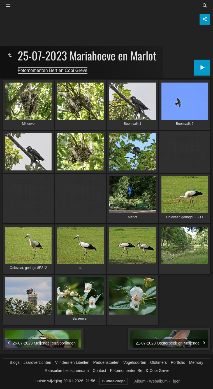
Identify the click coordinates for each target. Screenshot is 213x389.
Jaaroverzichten (37, 362)
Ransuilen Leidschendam (67, 370)
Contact (99, 370)
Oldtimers (158, 362)
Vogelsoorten (134, 362)
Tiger (175, 381)
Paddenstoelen (106, 362)
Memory (196, 362)
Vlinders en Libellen (72, 362)
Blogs (15, 362)
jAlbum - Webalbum (150, 381)
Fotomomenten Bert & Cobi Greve (140, 370)
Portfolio (178, 362)
